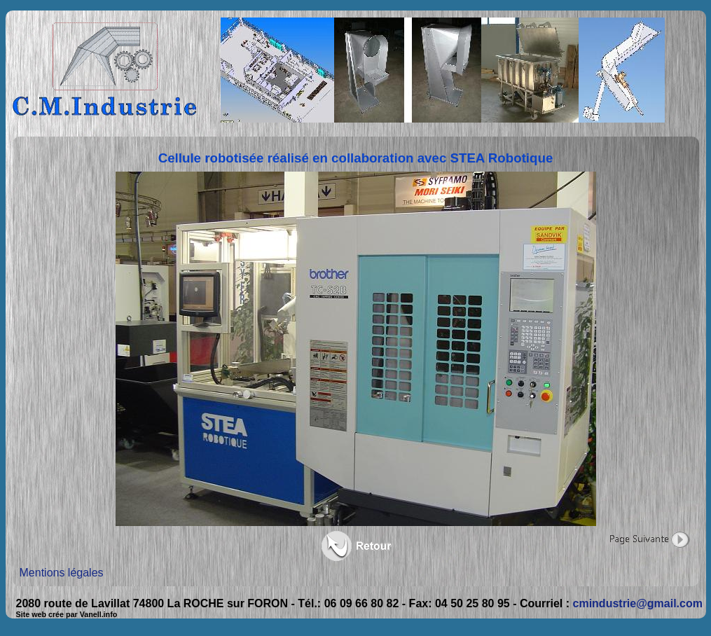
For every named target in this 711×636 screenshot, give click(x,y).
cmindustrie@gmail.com (638, 603)
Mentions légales (62, 573)
